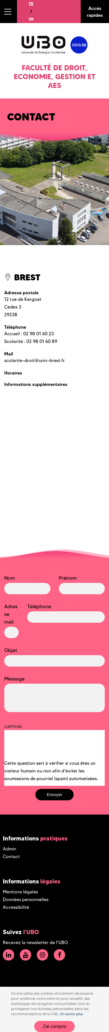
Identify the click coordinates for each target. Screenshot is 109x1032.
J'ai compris (55, 1026)
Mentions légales (20, 892)
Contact (11, 856)
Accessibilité (16, 907)
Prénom (68, 578)
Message (14, 679)
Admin (9, 849)
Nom (9, 578)
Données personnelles (25, 899)
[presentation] (47, 748)
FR (31, 3)
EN (31, 19)
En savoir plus (71, 1014)
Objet (10, 650)
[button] (8, 11)
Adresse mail (11, 614)
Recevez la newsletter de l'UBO (35, 942)
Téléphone (39, 606)
